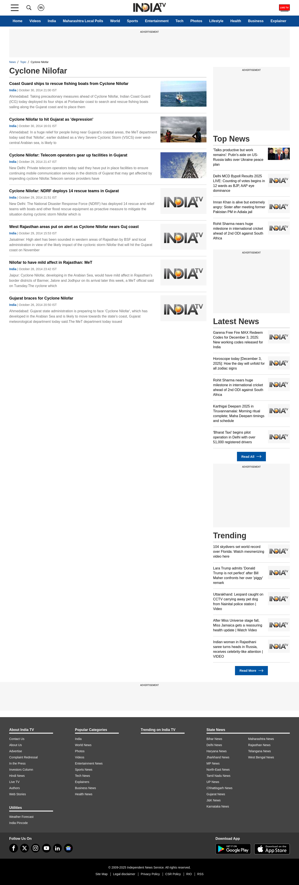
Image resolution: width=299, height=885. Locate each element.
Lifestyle (216, 21)
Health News (83, 794)
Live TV (14, 782)
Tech (179, 21)
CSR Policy (173, 874)
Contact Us (16, 739)
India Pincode (18, 823)
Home (17, 21)
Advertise (15, 751)
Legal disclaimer (124, 874)
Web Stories (17, 794)
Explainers (82, 782)
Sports (132, 21)
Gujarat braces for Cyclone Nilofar (41, 298)
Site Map (101, 874)
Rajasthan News (259, 745)
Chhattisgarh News (219, 788)
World (115, 21)
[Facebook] (13, 848)
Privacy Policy (150, 874)
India (52, 21)
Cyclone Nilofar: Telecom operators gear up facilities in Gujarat (68, 155)
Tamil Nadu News (218, 775)
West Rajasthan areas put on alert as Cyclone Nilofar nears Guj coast (74, 226)
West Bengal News (261, 757)
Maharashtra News (261, 739)
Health (235, 21)
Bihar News (214, 739)
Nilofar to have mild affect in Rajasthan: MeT (50, 262)
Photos (196, 21)
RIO (189, 874)
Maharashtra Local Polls (83, 21)
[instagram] (35, 848)
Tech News (82, 775)
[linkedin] (57, 848)
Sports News (83, 769)
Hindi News (17, 775)
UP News (212, 782)
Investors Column (21, 769)
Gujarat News (215, 794)
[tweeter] (24, 848)
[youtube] (46, 848)
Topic (23, 62)
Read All (251, 456)
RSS (200, 874)
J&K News (213, 800)
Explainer (278, 21)
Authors (14, 788)
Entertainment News (89, 763)
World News (83, 745)
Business (255, 21)
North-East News (218, 769)
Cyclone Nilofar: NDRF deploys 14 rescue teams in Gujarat (64, 191)
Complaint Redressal (23, 757)
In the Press (17, 763)
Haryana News (216, 751)
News (12, 62)
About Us (15, 745)
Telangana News (259, 751)
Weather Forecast (21, 817)
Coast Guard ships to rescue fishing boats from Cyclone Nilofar (68, 83)
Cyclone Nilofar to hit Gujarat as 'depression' (51, 119)
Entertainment (157, 21)
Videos (35, 21)
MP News (213, 763)
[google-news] (68, 848)
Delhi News (214, 745)
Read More (251, 670)
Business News (85, 788)
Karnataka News (217, 806)
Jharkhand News (217, 757)
